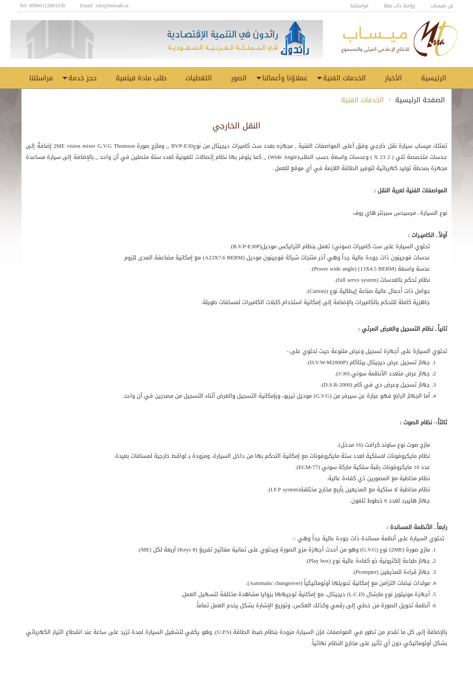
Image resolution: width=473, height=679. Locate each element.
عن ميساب (442, 5)
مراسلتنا (359, 5)
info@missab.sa (112, 5)
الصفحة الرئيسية (420, 100)
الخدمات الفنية (362, 100)
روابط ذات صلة (399, 5)
